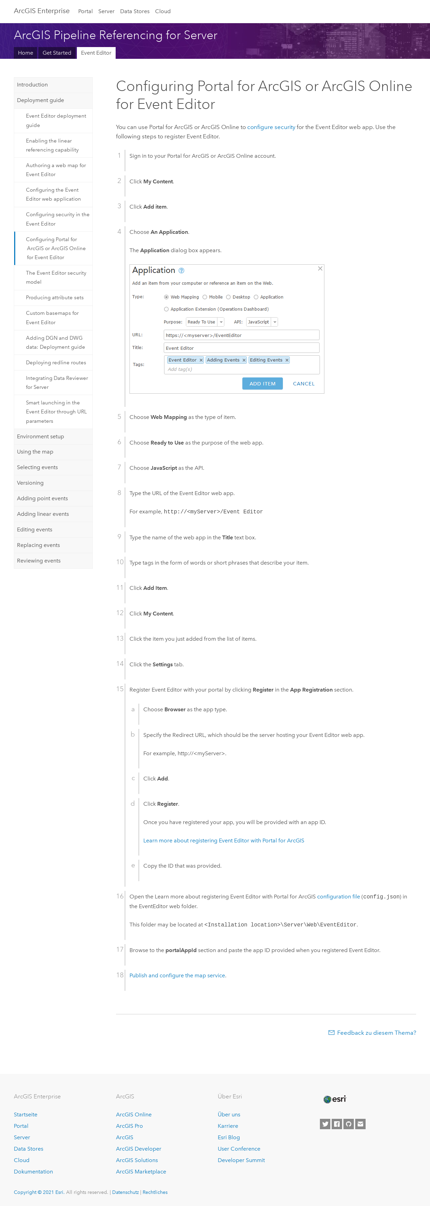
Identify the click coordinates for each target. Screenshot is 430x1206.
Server (106, 11)
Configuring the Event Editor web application (53, 194)
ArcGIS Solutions (137, 1160)
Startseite (25, 1114)
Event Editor (96, 52)
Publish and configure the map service (177, 975)
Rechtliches (155, 1192)
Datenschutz (125, 1192)
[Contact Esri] (360, 1124)
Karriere (228, 1126)
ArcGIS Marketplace (141, 1171)
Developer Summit (241, 1160)
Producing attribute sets (55, 297)
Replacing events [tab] (38, 545)
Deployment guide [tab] (40, 100)
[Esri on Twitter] (325, 1124)
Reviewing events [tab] (39, 560)
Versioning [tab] (30, 482)
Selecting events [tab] (37, 467)
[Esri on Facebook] (337, 1124)
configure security (271, 127)
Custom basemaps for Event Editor (52, 317)
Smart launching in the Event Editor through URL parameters (56, 412)
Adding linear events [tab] (43, 514)
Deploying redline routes (56, 362)
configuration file (338, 897)
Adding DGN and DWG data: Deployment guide (55, 342)
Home (25, 52)
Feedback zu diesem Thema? (376, 1032)
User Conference (239, 1148)
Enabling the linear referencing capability (52, 145)
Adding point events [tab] (42, 498)
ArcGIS (124, 1137)
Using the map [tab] (35, 451)
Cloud (163, 11)
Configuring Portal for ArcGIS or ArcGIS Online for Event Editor (56, 248)
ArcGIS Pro (129, 1126)
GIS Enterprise (42, 11)
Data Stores (135, 11)
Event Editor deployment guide (56, 120)
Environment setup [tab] (40, 436)
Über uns (229, 1114)
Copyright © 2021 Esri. (39, 1192)
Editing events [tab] (34, 529)
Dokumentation (33, 1171)
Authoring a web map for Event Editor (56, 169)
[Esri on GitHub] (348, 1124)
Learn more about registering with (223, 840)
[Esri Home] (334, 1099)
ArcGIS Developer (138, 1148)
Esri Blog (229, 1137)
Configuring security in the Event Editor (58, 219)
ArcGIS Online (134, 1114)
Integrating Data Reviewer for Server (57, 382)
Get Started (57, 52)
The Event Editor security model (56, 277)
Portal (85, 11)
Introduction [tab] (32, 84)
